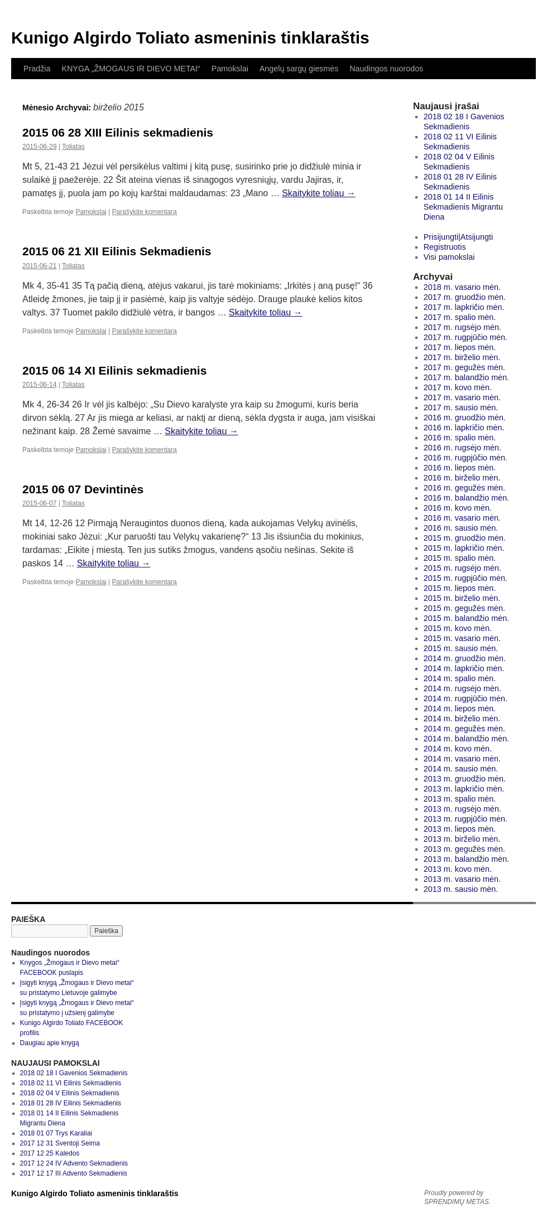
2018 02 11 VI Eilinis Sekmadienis (70, 1083)
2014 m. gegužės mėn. (464, 728)
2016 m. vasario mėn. (462, 517)
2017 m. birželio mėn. (462, 357)
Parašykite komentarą (144, 212)
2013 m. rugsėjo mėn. (462, 808)
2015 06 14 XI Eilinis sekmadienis (114, 370)
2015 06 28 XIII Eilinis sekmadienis (117, 132)
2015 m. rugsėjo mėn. (462, 568)
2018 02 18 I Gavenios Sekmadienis (74, 1073)
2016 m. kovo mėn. (458, 507)
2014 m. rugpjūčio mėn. (465, 698)
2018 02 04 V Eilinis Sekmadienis (69, 1093)
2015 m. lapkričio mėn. (464, 547)
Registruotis (445, 246)
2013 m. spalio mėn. (460, 798)
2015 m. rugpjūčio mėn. (465, 578)
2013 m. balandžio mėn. (467, 859)
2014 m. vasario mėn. (462, 758)
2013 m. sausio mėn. (461, 889)
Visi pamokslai (449, 257)
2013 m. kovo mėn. (458, 869)
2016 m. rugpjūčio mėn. (465, 457)
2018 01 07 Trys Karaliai (56, 1133)
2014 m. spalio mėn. (460, 678)
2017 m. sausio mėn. (461, 407)
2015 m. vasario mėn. (462, 638)
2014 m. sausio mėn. (461, 768)
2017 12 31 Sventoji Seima (60, 1143)
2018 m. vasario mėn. (462, 287)
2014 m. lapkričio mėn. (464, 668)
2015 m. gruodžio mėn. (465, 537)
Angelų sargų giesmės (299, 68)
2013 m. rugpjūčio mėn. (465, 818)
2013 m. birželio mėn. (462, 838)
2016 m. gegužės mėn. (464, 487)
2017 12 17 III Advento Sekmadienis (73, 1173)
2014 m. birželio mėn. (462, 718)
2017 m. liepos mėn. (460, 347)
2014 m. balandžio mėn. (467, 738)
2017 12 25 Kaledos (50, 1153)
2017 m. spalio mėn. (460, 317)
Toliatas (73, 147)
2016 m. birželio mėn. (462, 477)
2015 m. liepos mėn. (460, 588)
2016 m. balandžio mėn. (467, 497)
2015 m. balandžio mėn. (467, 618)
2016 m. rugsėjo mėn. (462, 447)
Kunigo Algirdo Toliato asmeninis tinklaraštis (190, 37)
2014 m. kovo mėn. (458, 748)
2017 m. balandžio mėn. (467, 377)
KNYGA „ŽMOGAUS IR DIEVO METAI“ (130, 68)
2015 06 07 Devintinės (82, 489)
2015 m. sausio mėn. (461, 648)
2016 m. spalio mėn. (460, 437)
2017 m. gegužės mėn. (464, 367)
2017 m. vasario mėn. (462, 397)
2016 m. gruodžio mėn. (465, 417)
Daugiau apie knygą (49, 1043)
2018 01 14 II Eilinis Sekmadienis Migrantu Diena (463, 206)
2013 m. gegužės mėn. (464, 848)
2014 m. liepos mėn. (460, 708)
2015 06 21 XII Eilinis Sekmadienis (117, 251)
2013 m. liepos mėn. (460, 828)
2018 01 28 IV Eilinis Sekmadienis (70, 1103)
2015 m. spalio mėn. (460, 558)
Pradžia (36, 68)
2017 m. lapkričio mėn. (464, 307)
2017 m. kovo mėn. (458, 387)
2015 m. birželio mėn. (462, 598)
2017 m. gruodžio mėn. (465, 297)
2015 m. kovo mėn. (458, 628)
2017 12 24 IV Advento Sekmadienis (74, 1163)
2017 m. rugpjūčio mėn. (465, 337)
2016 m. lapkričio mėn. (464, 427)
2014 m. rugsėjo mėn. (462, 688)
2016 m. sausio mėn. (461, 527)
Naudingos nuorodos (386, 68)
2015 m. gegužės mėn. (464, 608)
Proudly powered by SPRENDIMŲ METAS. (457, 1197)
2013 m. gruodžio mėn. (465, 778)
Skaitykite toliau (319, 193)
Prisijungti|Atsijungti (458, 236)
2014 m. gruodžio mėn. (465, 658)
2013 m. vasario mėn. (462, 879)
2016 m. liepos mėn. (460, 467)
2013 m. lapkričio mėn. (464, 788)
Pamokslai (230, 68)
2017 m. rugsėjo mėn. (462, 327)
